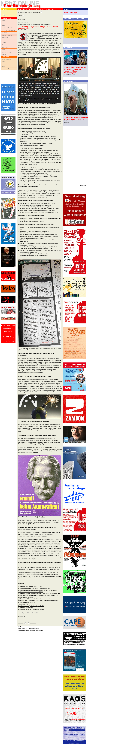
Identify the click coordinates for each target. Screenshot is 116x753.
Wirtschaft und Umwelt (8, 30)
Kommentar (5, 37)
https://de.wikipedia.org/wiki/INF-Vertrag (31, 586)
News (3, 20)
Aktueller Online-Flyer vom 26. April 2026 (29, 12)
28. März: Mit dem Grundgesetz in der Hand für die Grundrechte (76, 118)
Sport (3, 49)
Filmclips (4, 44)
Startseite (20, 623)
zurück (20, 15)
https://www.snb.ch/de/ (26, 607)
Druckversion (21, 19)
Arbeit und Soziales (7, 27)
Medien (4, 42)
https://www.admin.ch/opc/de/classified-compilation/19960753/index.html (40, 593)
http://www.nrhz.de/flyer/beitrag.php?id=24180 (31, 606)
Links (3, 61)
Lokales (4, 23)
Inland (3, 25)
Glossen (4, 40)
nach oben (33, 623)
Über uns (4, 64)
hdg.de (43, 517)
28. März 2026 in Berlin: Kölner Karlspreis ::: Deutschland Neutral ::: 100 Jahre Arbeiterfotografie (75, 70)
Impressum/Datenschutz (9, 68)
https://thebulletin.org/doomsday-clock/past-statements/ (35, 588)
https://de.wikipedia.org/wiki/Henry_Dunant (32, 609)
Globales (4, 32)
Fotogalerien (5, 47)
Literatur (4, 54)
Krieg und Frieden (7, 35)
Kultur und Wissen (7, 52)
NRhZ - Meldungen (70, 12)
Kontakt (4, 66)
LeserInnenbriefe (6, 59)
